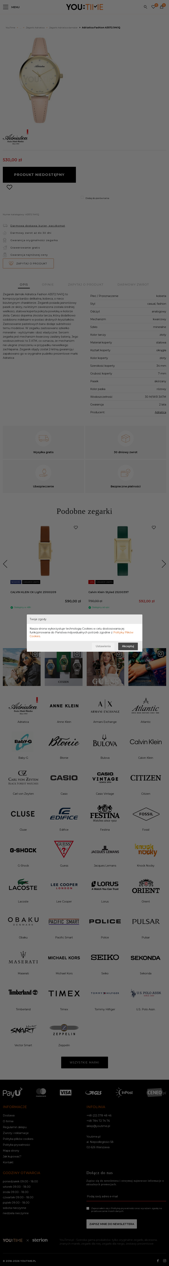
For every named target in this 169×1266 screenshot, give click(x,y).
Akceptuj (128, 646)
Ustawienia (103, 646)
